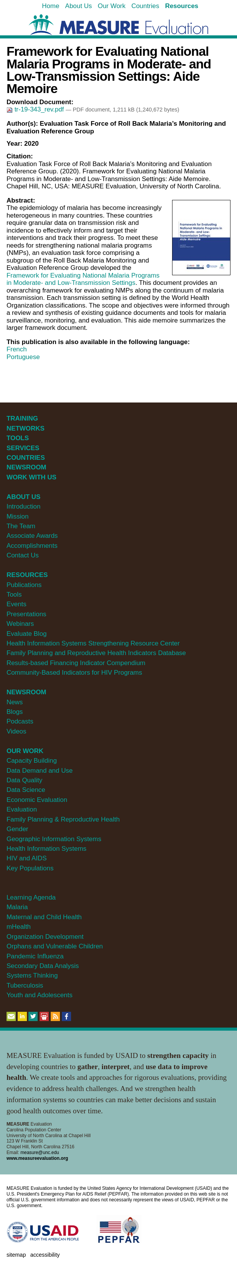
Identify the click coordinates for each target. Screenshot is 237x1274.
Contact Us (23, 555)
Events (17, 604)
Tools (14, 594)
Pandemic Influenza (35, 956)
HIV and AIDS (27, 858)
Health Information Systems (46, 848)
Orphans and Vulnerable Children (55, 946)
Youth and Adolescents (40, 995)
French (17, 349)
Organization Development (45, 936)
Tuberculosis (25, 985)
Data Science (26, 789)
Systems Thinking (32, 975)
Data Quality (24, 780)
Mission (17, 516)
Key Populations (30, 868)
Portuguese (23, 357)
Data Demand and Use (40, 770)
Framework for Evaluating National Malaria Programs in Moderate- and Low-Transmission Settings (83, 279)
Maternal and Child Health (44, 917)
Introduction (24, 506)
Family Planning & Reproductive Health (63, 819)
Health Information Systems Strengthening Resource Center (93, 643)
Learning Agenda (31, 897)
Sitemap (16, 1255)
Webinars (20, 623)
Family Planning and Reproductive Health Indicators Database (96, 653)
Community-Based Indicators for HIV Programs (74, 672)
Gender (17, 829)
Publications (24, 585)
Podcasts (20, 721)
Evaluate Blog (27, 633)
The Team (21, 526)
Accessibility (45, 1255)
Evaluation (22, 809)
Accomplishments (32, 545)
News (15, 702)
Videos (16, 731)
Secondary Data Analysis (43, 966)
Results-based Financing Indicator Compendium (76, 663)
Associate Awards (32, 535)
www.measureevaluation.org (37, 1158)
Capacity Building (32, 760)
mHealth (19, 926)
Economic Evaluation (37, 799)
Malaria (17, 907)
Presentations (26, 614)
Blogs (15, 711)
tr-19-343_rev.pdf (36, 109)
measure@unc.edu (39, 1152)
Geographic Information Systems (54, 839)
